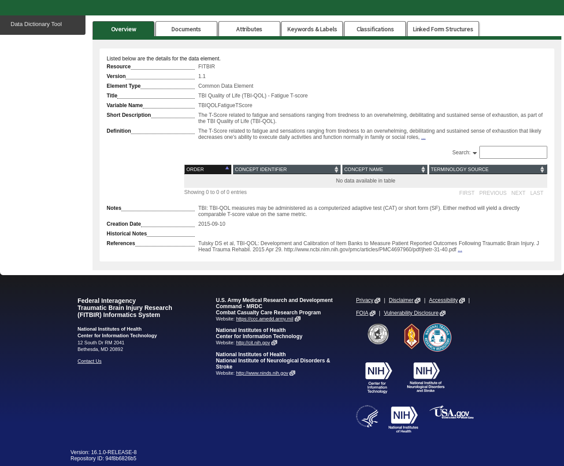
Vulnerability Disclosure (411, 313)
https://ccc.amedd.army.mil (264, 318)
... (423, 137)
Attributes (249, 29)
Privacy (364, 300)
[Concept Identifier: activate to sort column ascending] (286, 169)
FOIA (362, 313)
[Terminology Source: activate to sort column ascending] (487, 169)
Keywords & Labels (312, 29)
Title (112, 96)
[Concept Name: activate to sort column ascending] (384, 169)
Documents (186, 29)
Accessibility (443, 300)
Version (116, 76)
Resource (119, 66)
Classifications (375, 29)
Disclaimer (401, 300)
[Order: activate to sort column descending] (209, 169)
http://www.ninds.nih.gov (262, 373)
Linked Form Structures (443, 29)
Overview (123, 29)
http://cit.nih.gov (253, 342)
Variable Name (125, 105)
